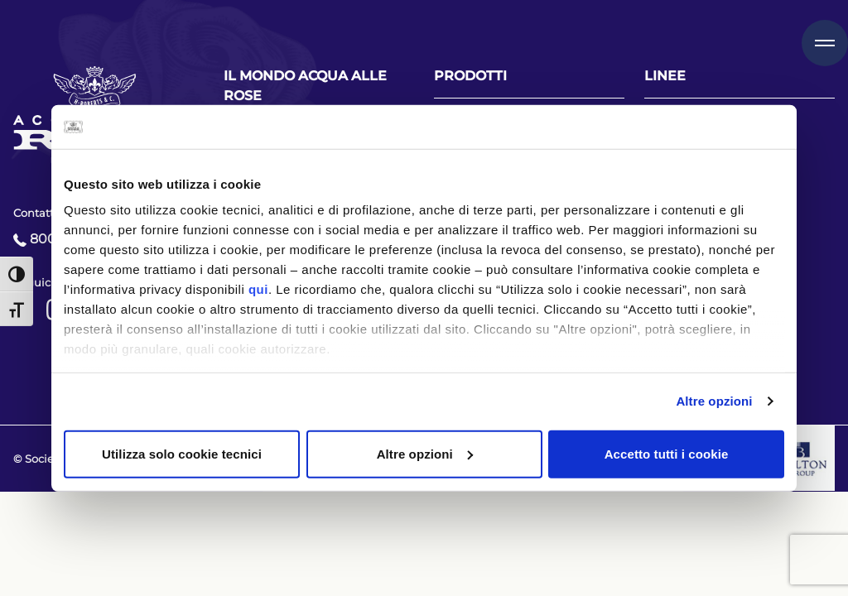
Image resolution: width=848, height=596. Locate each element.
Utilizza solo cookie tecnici (182, 453)
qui (258, 289)
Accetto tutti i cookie (667, 453)
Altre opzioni (714, 401)
